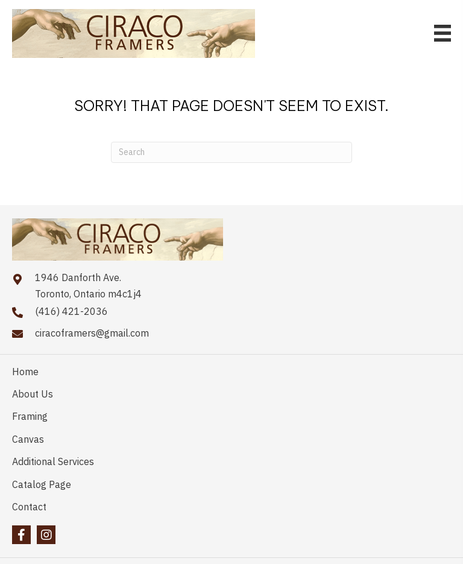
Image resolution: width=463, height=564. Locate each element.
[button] (21, 534)
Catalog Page (41, 484)
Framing (30, 416)
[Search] (231, 152)
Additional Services (53, 461)
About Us (32, 394)
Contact (29, 507)
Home (25, 372)
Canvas (28, 439)
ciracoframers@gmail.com (92, 333)
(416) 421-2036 (71, 311)
